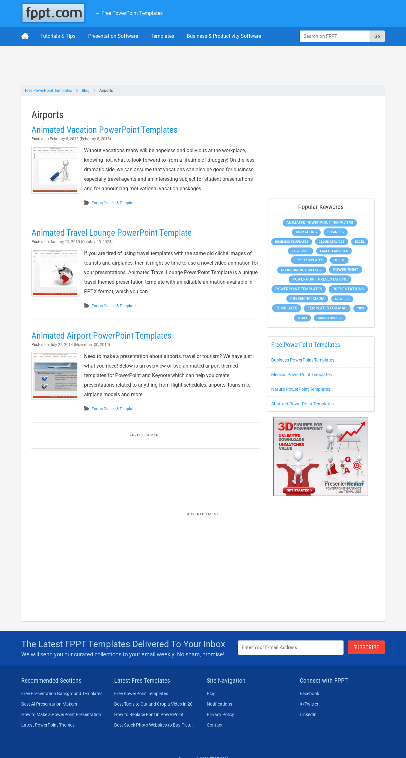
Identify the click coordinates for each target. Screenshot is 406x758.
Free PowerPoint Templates (48, 90)
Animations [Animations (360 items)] (306, 232)
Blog (85, 90)
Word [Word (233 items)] (302, 318)
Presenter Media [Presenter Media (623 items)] (307, 298)
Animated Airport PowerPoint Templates (101, 335)
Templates (162, 36)
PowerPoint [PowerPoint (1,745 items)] (345, 269)
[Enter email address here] (291, 647)
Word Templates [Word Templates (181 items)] (330, 318)
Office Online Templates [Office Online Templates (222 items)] (301, 270)
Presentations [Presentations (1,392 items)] (348, 289)
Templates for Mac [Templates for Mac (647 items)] (327, 308)
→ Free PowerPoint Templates (129, 13)
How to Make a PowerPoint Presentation (61, 714)
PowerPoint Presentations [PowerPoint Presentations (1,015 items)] (319, 279)
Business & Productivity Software (224, 36)
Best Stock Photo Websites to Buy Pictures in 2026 (155, 725)
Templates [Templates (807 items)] (286, 308)
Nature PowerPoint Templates (300, 389)
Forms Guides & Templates (114, 203)
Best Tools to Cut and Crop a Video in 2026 (155, 704)
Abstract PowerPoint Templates (302, 403)
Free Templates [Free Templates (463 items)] (309, 260)
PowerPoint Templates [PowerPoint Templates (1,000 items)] (298, 289)
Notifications (219, 704)
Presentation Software (113, 36)
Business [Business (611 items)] (335, 232)
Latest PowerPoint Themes (48, 725)
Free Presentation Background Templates (61, 693)
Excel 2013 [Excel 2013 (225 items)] (301, 251)
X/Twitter (309, 704)
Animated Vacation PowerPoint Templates (104, 130)
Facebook (309, 693)
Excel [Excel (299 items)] (359, 241)
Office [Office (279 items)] (339, 260)
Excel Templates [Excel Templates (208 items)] (334, 251)
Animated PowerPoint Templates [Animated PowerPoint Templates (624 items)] (319, 222)
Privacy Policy (220, 714)
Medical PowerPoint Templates (301, 374)
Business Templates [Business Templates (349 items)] (291, 242)
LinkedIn (308, 714)
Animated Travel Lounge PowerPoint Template (111, 232)
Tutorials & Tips (57, 36)
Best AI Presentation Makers (49, 704)
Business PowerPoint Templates (302, 359)
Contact (215, 725)
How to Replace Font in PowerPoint (149, 714)
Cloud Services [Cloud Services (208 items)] (331, 241)
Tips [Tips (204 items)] (360, 308)
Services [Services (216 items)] (342, 299)
